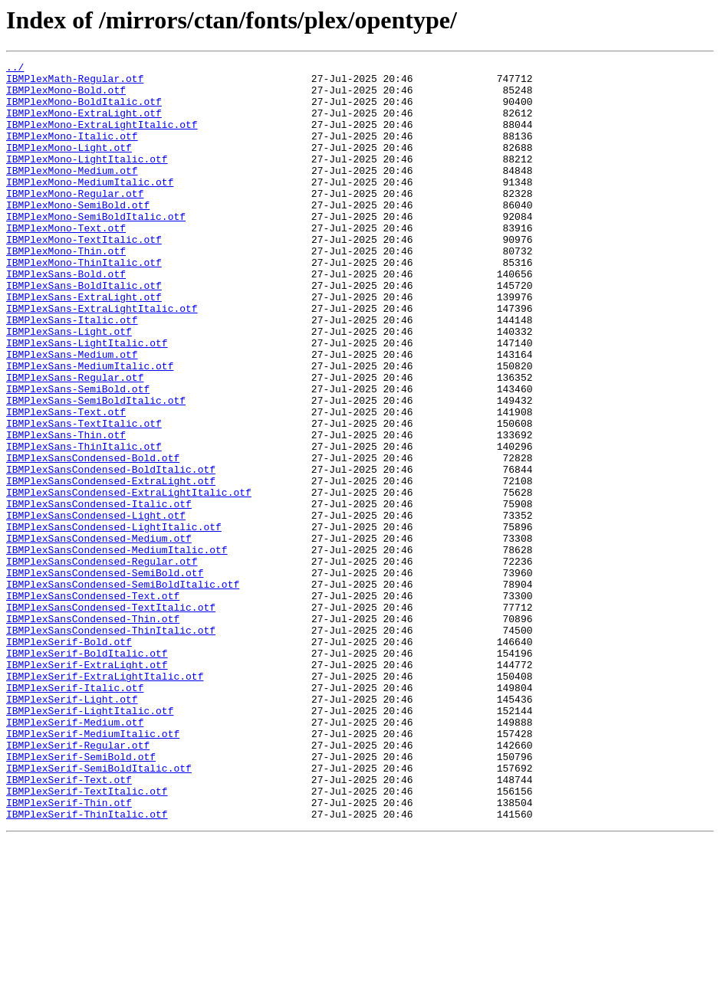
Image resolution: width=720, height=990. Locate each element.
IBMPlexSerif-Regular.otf (78, 883)
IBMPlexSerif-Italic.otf (74, 814)
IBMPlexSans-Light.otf (69, 386)
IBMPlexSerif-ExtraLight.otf (87, 786)
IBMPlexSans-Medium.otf (72, 414)
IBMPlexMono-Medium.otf (72, 193)
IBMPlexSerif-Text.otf (69, 924)
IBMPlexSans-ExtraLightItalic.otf (102, 359)
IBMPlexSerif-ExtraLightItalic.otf (104, 800)
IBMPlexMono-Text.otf (66, 262)
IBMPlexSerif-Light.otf (72, 827)
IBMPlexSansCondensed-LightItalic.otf (114, 621)
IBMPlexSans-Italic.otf (72, 372)
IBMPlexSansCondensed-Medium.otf (99, 634)
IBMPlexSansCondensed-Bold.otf (92, 538)
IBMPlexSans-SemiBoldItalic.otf (96, 469)
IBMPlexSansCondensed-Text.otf (92, 703)
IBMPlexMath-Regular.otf (74, 83)
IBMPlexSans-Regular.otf (74, 441)
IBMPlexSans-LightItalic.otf (87, 400)
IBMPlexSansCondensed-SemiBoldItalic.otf (122, 690)
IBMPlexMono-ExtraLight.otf (84, 124)
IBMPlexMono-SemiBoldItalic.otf (96, 248)
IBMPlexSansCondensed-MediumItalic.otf (117, 648)
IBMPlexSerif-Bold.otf (69, 758)
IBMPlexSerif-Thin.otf (69, 952)
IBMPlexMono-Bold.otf (66, 96)
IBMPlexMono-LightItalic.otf (87, 179)
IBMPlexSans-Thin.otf (66, 510)
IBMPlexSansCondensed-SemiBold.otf (104, 676)
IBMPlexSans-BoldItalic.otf (84, 331)
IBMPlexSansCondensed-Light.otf (96, 607)
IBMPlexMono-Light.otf (69, 165)
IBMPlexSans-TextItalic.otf (84, 496)
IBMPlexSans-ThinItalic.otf (84, 524)
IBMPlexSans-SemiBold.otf (78, 455)
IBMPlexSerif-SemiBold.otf (81, 896)
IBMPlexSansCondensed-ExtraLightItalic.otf (129, 579)
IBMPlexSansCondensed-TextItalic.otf (110, 717)
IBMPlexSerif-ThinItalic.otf (87, 965)
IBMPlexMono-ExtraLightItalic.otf (102, 138)
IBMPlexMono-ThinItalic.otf (84, 303)
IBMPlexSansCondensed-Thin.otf (92, 731)
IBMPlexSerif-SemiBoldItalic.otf (99, 910)
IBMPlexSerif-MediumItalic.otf (92, 869)
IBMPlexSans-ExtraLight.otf (84, 345)
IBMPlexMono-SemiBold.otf (78, 234)
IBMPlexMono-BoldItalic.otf (84, 110)
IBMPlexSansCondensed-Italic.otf (99, 593)
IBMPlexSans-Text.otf (66, 483)
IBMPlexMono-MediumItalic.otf (89, 207)
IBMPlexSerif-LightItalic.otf (89, 841)
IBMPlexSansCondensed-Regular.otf (102, 662)
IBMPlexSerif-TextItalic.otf (87, 938)
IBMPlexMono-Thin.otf (66, 290)
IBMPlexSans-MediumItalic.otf (89, 427)
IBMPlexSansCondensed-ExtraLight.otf (110, 565)
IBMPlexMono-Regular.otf (74, 221)
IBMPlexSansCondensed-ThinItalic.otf (110, 745)
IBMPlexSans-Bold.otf (66, 317)
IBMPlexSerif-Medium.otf (74, 855)
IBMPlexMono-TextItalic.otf (84, 276)
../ (15, 69)
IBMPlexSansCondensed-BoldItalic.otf (110, 552)
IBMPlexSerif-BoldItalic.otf (87, 772)
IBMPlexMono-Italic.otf (72, 152)
